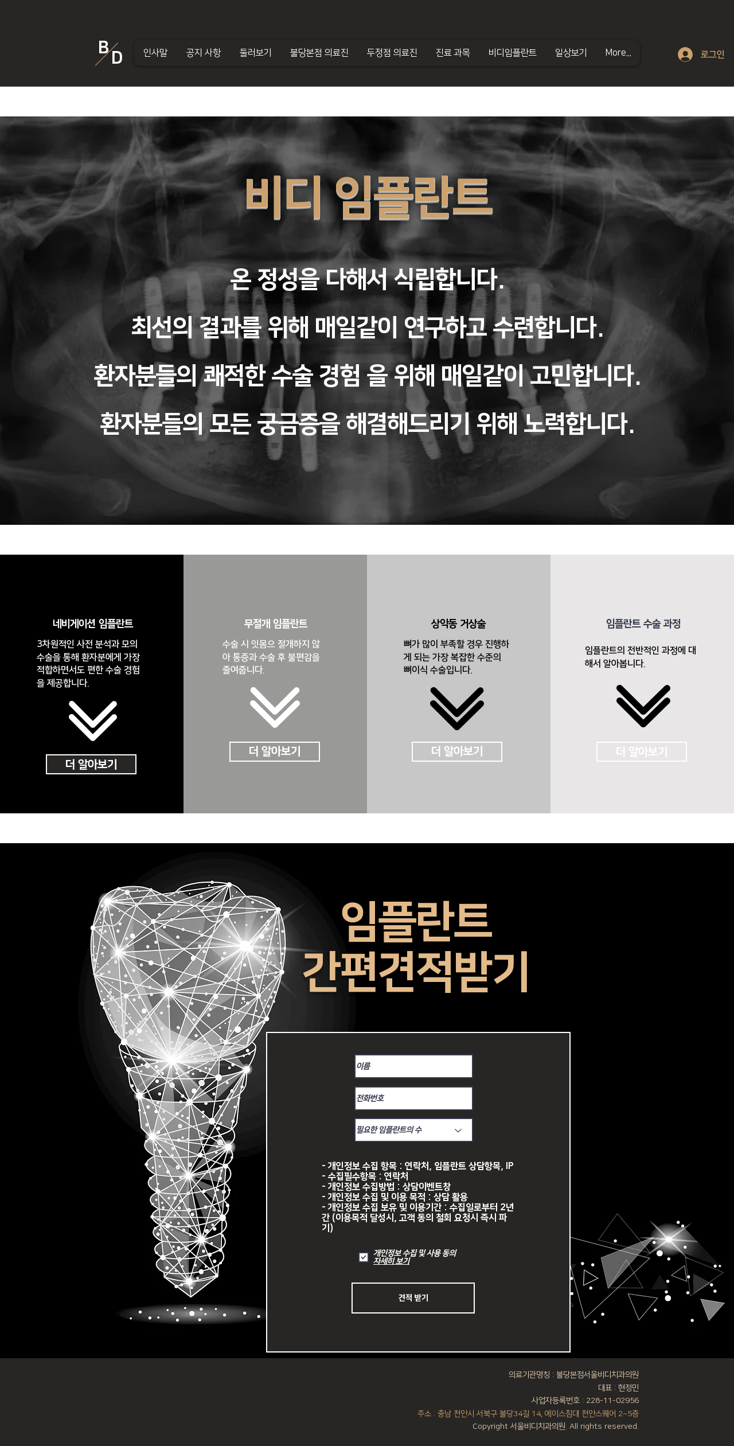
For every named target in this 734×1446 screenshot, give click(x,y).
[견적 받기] (413, 1298)
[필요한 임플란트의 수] (413, 1130)
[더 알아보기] (91, 764)
